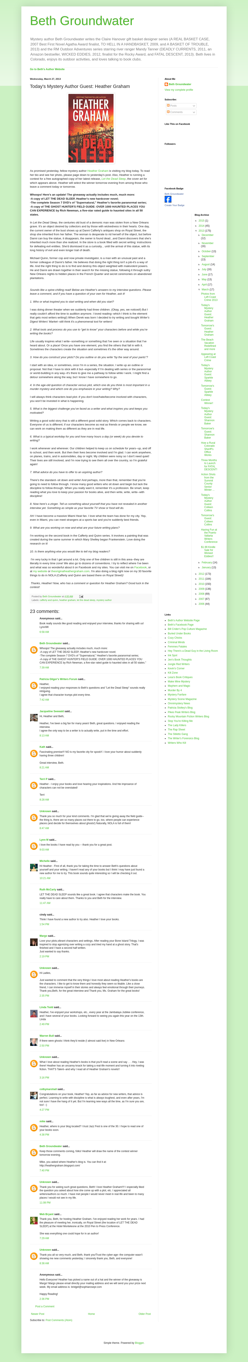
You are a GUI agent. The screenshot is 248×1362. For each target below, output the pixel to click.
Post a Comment (44, 1306)
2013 (202, 230)
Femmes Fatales (177, 646)
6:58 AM (44, 631)
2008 (202, 593)
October (206, 251)
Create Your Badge (175, 205)
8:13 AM (44, 735)
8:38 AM (44, 1263)
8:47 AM (44, 828)
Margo (43, 935)
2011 (202, 578)
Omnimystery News (179, 703)
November (207, 243)
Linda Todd (46, 1007)
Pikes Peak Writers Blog (181, 712)
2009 (202, 588)
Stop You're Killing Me (180, 720)
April (204, 284)
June (205, 274)
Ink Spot (172, 655)
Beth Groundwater (82, 21)
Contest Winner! (207, 401)
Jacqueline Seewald (52, 711)
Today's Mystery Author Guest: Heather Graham (207, 313)
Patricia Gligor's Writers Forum (58, 679)
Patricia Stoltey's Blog (180, 707)
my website (40, 571)
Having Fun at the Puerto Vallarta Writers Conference (209, 536)
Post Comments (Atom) (59, 1320)
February (207, 562)
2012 (202, 573)
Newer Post (37, 1313)
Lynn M (44, 839)
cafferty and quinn (49, 600)
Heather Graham (97, 170)
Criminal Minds (176, 642)
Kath (42, 746)
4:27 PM (44, 1109)
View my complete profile (179, 89)
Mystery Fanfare (177, 694)
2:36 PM (44, 1298)
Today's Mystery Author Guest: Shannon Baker (207, 416)
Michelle (45, 861)
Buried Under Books (179, 633)
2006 (202, 603)
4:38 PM (44, 1134)
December (207, 235)
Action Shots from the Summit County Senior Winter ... (208, 482)
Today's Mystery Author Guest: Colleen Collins (207, 502)
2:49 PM (44, 1024)
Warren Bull (47, 1035)
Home (91, 1313)
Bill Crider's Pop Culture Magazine (187, 628)
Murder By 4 (175, 690)
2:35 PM (44, 995)
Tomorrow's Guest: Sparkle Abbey (207, 390)
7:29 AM (44, 1238)
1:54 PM (44, 924)
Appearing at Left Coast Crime (208, 357)
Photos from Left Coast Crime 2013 (209, 297)
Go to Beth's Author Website (47, 69)
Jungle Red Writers (179, 664)
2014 (202, 225)
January (206, 567)
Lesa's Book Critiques (180, 677)
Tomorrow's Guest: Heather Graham (207, 330)
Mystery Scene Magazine (182, 699)
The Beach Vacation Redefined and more (208, 344)
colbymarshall (48, 1089)
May (204, 279)
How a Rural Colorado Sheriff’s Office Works (208, 449)
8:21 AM (44, 767)
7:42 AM (44, 699)
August (206, 264)
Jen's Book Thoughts (180, 659)
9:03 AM (44, 849)
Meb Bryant (46, 1214)
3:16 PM (44, 1077)
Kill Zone (173, 672)
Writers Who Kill (177, 742)
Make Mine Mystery (179, 681)
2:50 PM (44, 1045)
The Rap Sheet (176, 729)
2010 (202, 583)
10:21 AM (45, 878)
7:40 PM (44, 1170)
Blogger (139, 1342)
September (208, 256)
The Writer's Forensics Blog (183, 738)
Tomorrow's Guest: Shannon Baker (207, 433)
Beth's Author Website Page (184, 620)
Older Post (145, 1313)
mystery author (104, 600)
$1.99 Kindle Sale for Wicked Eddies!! (208, 552)
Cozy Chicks (175, 637)
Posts (172, 105)
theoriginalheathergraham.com (70, 571)
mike (42, 1121)
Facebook (140, 567)
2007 (202, 598)
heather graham (67, 600)
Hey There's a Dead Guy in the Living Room (193, 650)
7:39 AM (44, 667)
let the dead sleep (86, 600)
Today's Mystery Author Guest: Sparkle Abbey (207, 373)
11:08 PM (45, 1202)
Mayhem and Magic (179, 685)
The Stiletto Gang (178, 734)
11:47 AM (45, 903)
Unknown (45, 811)
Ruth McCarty (48, 889)
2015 (202, 220)
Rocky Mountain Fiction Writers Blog (188, 716)
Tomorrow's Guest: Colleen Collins (207, 520)
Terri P (43, 779)
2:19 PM (44, 956)
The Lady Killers (177, 725)
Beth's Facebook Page (180, 624)
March (206, 289)
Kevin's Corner (176, 668)
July (204, 269)
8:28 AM (44, 799)
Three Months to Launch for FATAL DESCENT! (209, 465)
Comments (175, 112)
